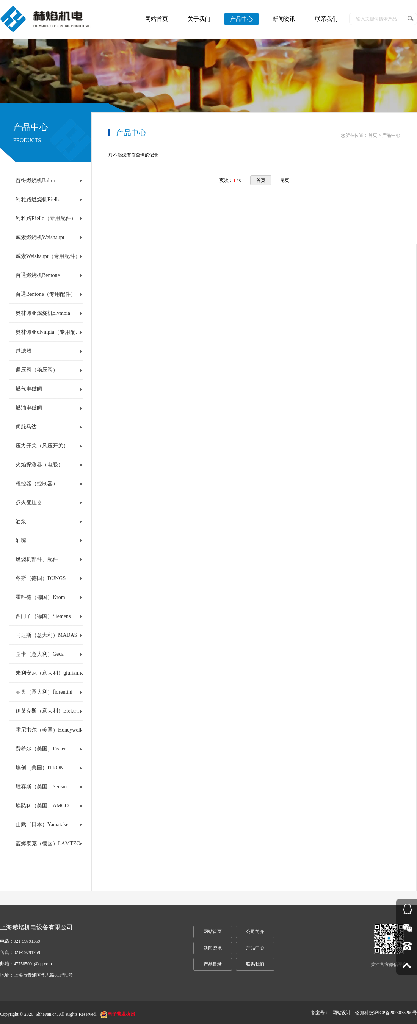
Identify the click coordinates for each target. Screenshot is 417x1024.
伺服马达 (26, 427)
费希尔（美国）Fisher (41, 749)
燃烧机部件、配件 (37, 559)
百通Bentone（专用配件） (46, 294)
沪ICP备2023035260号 (395, 1012)
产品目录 (213, 964)
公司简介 (255, 931)
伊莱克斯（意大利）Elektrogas (50, 711)
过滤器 (23, 351)
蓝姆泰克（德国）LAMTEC (48, 843)
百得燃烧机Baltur (35, 180)
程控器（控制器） (37, 483)
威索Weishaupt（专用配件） (48, 256)
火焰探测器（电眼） (39, 464)
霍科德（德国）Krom (40, 597)
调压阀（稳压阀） (37, 370)
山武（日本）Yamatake (42, 824)
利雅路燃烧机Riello (38, 199)
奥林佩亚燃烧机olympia (43, 313)
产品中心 (241, 19)
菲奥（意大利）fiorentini (44, 692)
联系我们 (326, 19)
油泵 (21, 521)
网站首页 (156, 19)
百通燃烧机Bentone (38, 275)
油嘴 (21, 540)
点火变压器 (29, 502)
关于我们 (199, 19)
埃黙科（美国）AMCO (42, 805)
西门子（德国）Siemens (43, 616)
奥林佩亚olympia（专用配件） (50, 332)
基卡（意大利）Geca (40, 654)
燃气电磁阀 (29, 389)
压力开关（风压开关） (42, 446)
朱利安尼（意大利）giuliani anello (50, 673)
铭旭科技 (364, 1012)
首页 (260, 180)
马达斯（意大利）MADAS (46, 635)
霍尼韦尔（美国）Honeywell (48, 730)
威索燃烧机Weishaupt (40, 237)
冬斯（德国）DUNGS (41, 578)
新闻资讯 (284, 19)
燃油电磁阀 (29, 408)
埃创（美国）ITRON (40, 768)
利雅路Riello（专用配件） (46, 218)
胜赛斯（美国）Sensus (41, 786)
